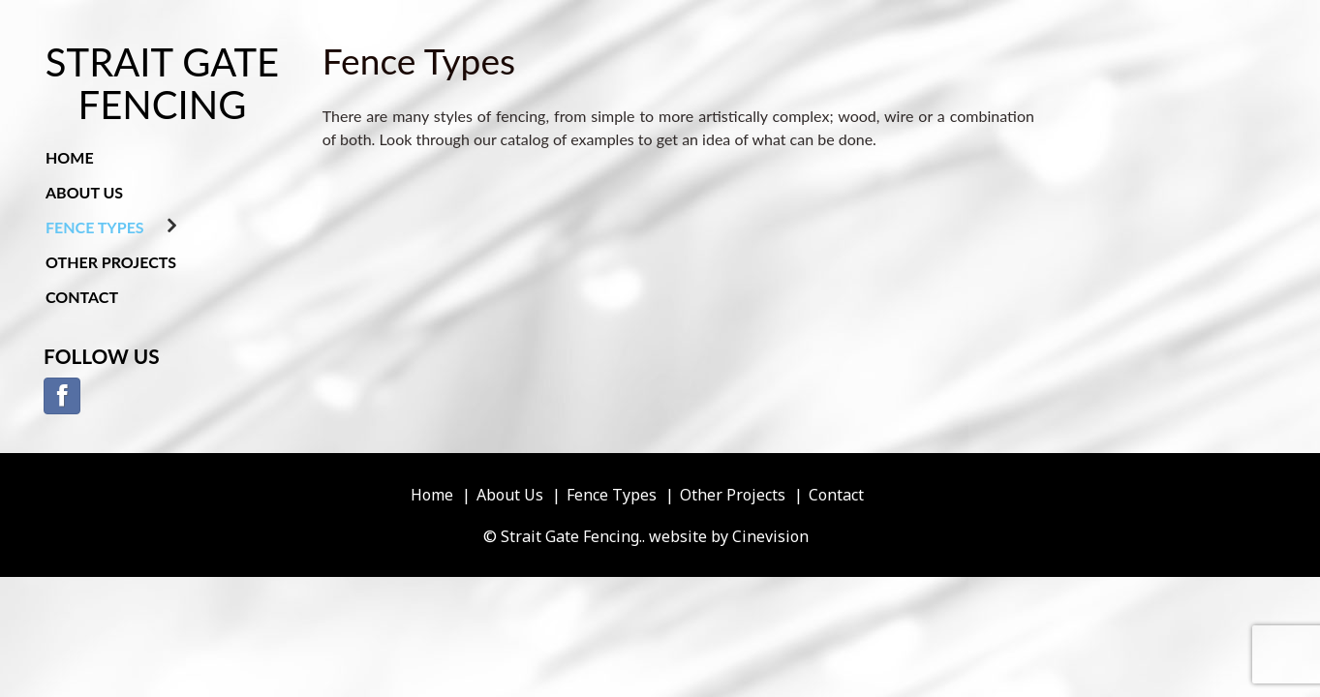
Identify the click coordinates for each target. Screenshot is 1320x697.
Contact (82, 297)
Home (70, 157)
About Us (84, 192)
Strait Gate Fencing (162, 83)
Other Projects (111, 262)
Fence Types (95, 227)
